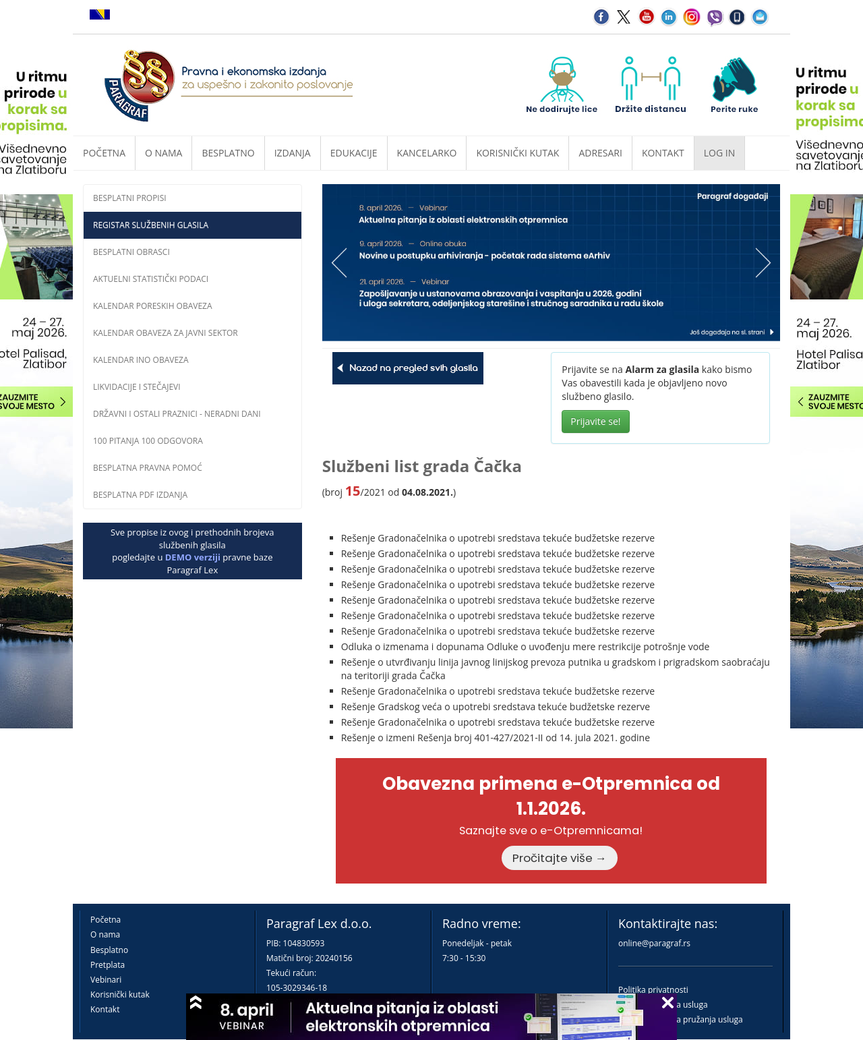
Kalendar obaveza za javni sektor (165, 333)
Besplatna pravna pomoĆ (147, 467)
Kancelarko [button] (427, 152)
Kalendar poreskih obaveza (152, 306)
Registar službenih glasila (150, 225)
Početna (104, 152)
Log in (719, 152)
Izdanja (292, 152)
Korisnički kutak (120, 994)
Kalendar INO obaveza (141, 360)
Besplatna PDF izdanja (140, 494)
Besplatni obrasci (131, 252)
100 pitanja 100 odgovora (148, 440)
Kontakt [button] (663, 152)
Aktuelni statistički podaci (150, 279)
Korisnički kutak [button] (517, 152)
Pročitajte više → (559, 858)
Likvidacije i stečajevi (137, 387)
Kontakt (104, 1009)
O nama (163, 152)
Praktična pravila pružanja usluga (680, 1019)
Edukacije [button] (354, 152)
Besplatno (228, 152)
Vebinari (105, 979)
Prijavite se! (595, 421)
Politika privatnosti (653, 989)
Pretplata (107, 965)
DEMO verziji (192, 557)
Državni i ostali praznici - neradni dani (177, 414)
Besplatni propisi (130, 198)
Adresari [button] (600, 152)
